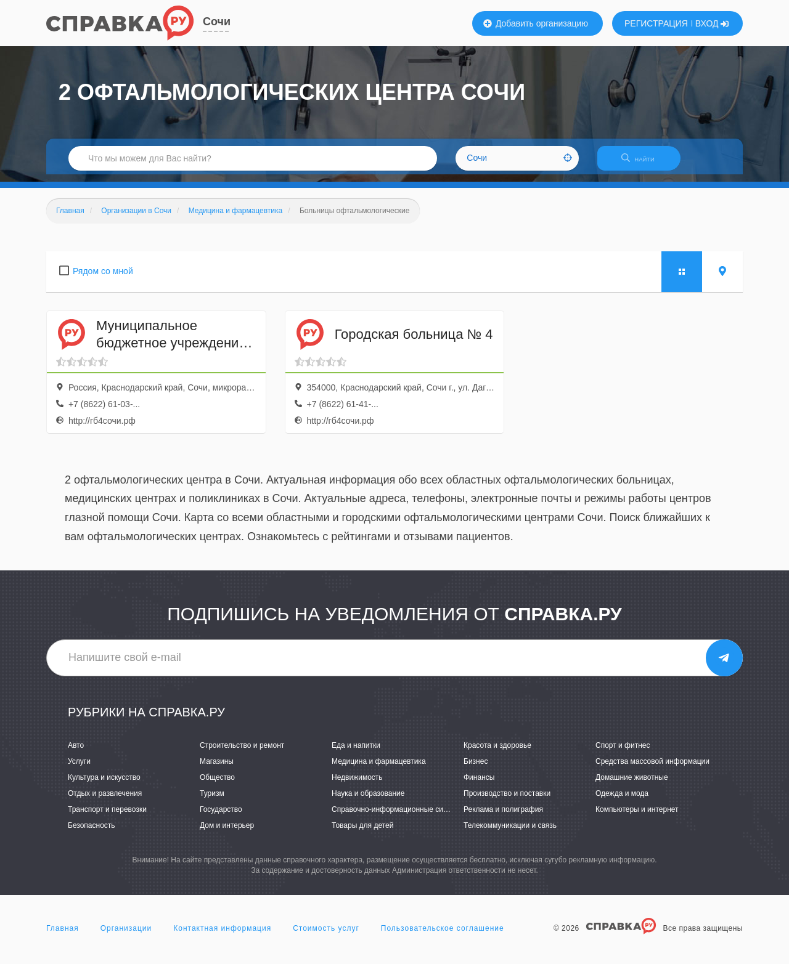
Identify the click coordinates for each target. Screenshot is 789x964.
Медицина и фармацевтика (379, 768)
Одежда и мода (621, 800)
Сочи (217, 21)
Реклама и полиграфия (503, 816)
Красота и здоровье (497, 752)
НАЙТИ (644, 163)
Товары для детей (362, 832)
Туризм (212, 800)
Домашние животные (631, 784)
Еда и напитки (356, 752)
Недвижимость (357, 784)
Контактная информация (222, 935)
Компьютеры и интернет (637, 816)
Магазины (217, 768)
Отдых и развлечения (105, 800)
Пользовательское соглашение (442, 935)
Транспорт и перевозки (107, 816)
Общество (217, 784)
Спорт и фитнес (622, 752)
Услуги (79, 768)
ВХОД (712, 23)
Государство (221, 816)
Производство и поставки (507, 800)
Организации (126, 935)
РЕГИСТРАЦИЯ (656, 23)
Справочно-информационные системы (398, 816)
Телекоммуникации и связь (510, 832)
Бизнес (476, 768)
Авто (76, 752)
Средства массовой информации (652, 768)
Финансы (479, 784)
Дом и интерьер (227, 832)
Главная (62, 935)
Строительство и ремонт (242, 752)
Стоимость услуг (326, 935)
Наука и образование (368, 800)
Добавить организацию (535, 23)
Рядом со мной (103, 278)
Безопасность (91, 832)
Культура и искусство (104, 784)
